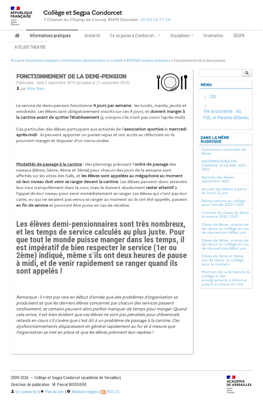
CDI (213, 97)
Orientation (213, 35)
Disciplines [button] (182, 35)
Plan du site (52, 391)
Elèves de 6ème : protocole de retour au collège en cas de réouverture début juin (225, 228)
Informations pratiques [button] (52, 35)
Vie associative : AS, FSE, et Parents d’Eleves (226, 114)
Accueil (16, 60)
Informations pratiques (42, 60)
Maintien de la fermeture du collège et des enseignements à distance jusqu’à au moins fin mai (226, 278)
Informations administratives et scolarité (92, 60)
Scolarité (92, 35)
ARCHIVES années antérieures (148, 60)
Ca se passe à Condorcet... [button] (135, 35)
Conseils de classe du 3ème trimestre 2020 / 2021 (225, 214)
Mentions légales (82, 391)
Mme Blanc (36, 88)
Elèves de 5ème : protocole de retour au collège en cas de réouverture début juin (225, 244)
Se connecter (24, 391)
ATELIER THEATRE (30, 47)
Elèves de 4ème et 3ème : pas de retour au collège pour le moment (223, 260)
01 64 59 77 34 (155, 19)
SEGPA (239, 35)
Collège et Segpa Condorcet (82, 12)
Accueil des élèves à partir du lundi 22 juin (224, 191)
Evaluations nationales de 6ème (224, 151)
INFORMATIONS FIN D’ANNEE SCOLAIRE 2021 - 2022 (225, 165)
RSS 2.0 (110, 391)
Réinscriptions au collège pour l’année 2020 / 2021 (223, 203)
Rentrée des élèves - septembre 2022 (219, 179)
